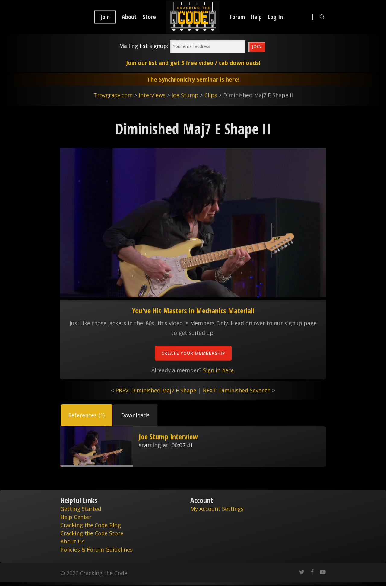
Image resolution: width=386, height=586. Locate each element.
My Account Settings (217, 508)
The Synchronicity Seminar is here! (193, 79)
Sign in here (218, 370)
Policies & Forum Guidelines (96, 549)
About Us (72, 541)
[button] (86, 415)
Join (105, 17)
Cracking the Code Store (91, 533)
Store (149, 17)
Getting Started (80, 508)
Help (256, 17)
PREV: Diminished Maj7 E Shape (155, 390)
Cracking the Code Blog (90, 525)
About (129, 17)
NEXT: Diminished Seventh (236, 390)
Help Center (75, 516)
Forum (237, 17)
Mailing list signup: (143, 46)
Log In (275, 17)
